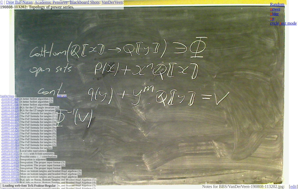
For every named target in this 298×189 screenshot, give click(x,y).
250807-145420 (10, 130)
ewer (275, 9)
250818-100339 (10, 110)
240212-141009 (10, 179)
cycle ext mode (283, 23)
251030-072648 (10, 98)
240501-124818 (10, 165)
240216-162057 (10, 171)
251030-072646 (10, 104)
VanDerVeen (112, 2)
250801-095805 (10, 142)
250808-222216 (10, 124)
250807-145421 (10, 127)
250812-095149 (10, 116)
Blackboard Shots (84, 2)
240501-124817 (10, 168)
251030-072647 (10, 101)
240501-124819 (10, 162)
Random (277, 4)
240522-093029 (10, 156)
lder (274, 14)
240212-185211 (10, 176)
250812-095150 (10, 113)
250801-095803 (10, 147)
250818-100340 (10, 107)
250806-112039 (10, 136)
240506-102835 (10, 159)
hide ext (62, 95)
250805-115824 (10, 139)
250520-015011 (10, 150)
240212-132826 (10, 182)
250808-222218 (10, 119)
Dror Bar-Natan (19, 2)
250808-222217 (10, 121)
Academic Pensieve (50, 2)
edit (293, 186)
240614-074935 (10, 153)
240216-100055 (10, 173)
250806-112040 (10, 133)
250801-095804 (10, 145)
